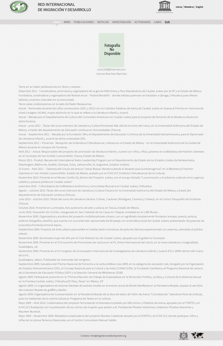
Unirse (179, 6)
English (199, 6)
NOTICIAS (103, 22)
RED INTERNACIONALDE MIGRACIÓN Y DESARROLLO (64, 7)
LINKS (157, 22)
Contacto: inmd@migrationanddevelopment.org (103, 335)
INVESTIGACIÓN (121, 22)
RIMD (67, 22)
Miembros (189, 6)
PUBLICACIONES (84, 22)
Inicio (56, 22)
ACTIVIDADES (143, 22)
